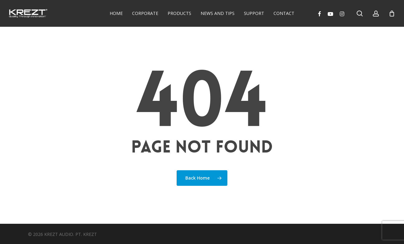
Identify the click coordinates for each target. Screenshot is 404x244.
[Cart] (391, 13)
